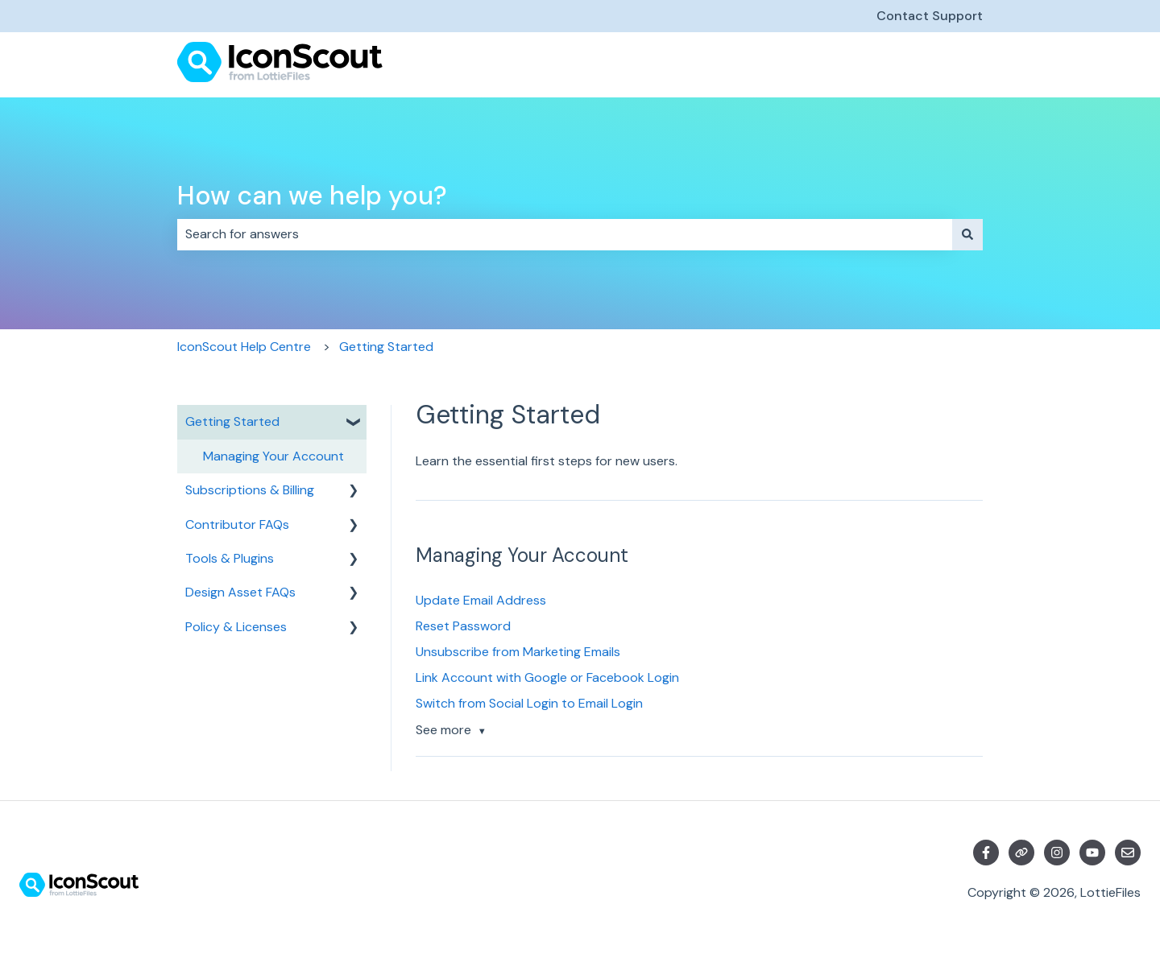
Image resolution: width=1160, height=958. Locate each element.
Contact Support (929, 15)
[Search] (967, 234)
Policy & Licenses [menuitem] (236, 626)
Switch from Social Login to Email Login (529, 703)
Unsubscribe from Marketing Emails (518, 651)
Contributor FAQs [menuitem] (237, 524)
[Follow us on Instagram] (1057, 852)
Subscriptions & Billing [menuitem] (249, 489)
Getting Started (386, 346)
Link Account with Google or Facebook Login (547, 677)
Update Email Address (481, 600)
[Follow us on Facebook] (986, 852)
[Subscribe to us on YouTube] (1092, 852)
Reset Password (463, 625)
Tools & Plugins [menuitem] (229, 558)
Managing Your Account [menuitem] (273, 456)
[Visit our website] (1021, 852)
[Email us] (1128, 852)
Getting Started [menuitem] (232, 421)
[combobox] (564, 234)
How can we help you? (312, 196)
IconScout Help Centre (244, 346)
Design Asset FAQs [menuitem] (240, 592)
